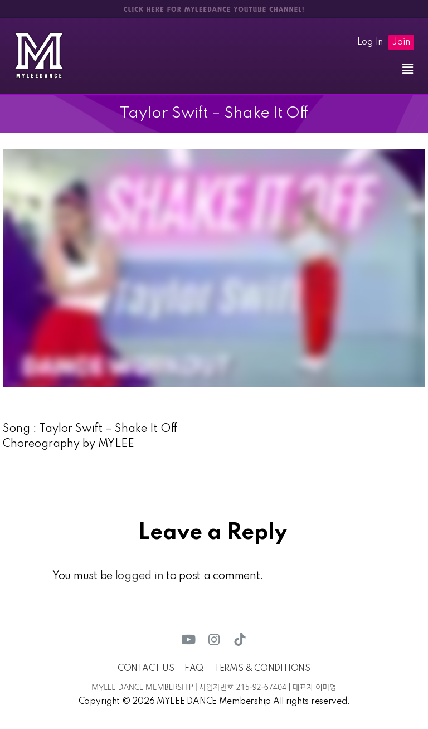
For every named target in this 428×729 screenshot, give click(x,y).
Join (401, 42)
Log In (370, 42)
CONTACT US (146, 668)
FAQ (193, 668)
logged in (139, 576)
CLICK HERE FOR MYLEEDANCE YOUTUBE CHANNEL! (214, 9)
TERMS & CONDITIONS (262, 668)
